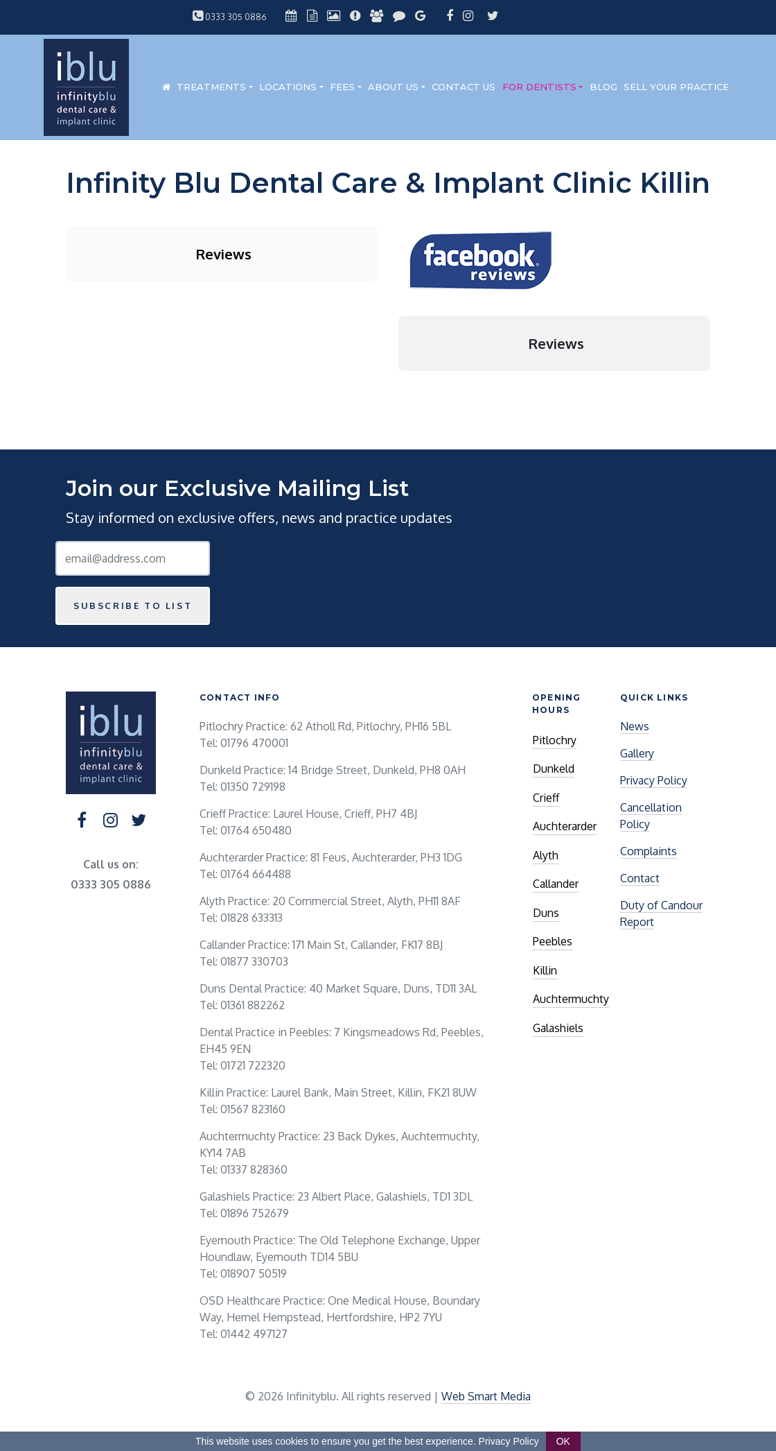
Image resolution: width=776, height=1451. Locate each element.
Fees (342, 86)
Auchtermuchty (571, 999)
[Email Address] (132, 558)
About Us (393, 86)
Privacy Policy (653, 780)
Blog (603, 86)
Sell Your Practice (676, 86)
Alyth (545, 855)
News (634, 726)
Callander (556, 884)
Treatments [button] (211, 86)
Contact (640, 878)
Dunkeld (553, 768)
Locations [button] (288, 86)
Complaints (648, 851)
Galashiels (558, 1028)
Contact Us (463, 86)
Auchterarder (565, 826)
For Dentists (539, 86)
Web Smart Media (486, 1396)
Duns (546, 913)
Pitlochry (554, 740)
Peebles (552, 941)
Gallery (637, 753)
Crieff (546, 798)
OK (563, 1441)
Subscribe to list (132, 605)
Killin (545, 970)
